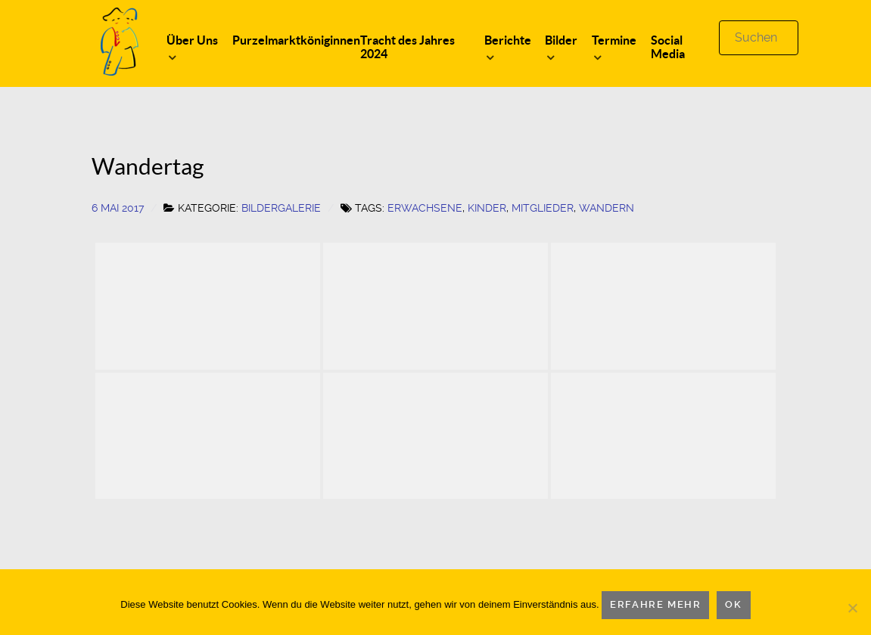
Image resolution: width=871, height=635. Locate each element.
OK (733, 604)
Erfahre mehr (655, 604)
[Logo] (119, 40)
